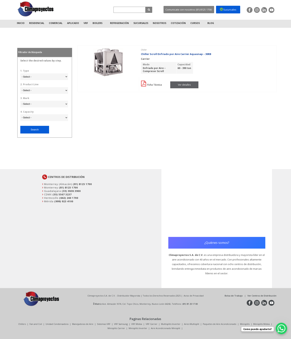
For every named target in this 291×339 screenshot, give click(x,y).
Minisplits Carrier (116, 328)
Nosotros (159, 23)
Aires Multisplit (191, 324)
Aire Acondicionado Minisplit (165, 328)
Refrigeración (119, 23)
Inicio (21, 23)
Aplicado (73, 23)
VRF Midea (136, 324)
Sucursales (140, 23)
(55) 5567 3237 (62, 194)
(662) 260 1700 (68, 198)
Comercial (55, 23)
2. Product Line (29, 84)
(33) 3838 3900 (71, 191)
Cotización (178, 23)
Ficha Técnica (151, 84)
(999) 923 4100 (63, 201)
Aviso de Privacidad (194, 295)
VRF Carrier (151, 324)
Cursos (195, 23)
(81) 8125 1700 (82, 184)
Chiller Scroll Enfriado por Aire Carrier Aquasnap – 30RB (176, 54)
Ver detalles (184, 84)
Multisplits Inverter (170, 324)
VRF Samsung (121, 324)
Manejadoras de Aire (82, 324)
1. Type (24, 70)
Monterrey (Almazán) (57, 184)
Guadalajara (52, 191)
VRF (86, 23)
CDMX (47, 194)
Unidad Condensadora (57, 324)
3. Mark (24, 98)
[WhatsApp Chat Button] (281, 328)
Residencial (36, 23)
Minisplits (245, 324)
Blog (210, 23)
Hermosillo (50, 198)
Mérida (48, 201)
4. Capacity (27, 111)
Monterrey (50, 187)
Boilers (97, 23)
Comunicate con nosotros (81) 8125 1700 (188, 9)
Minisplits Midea (261, 324)
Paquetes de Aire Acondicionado (219, 324)
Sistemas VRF (103, 324)
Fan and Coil (36, 324)
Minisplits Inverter (138, 328)
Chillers (22, 324)
